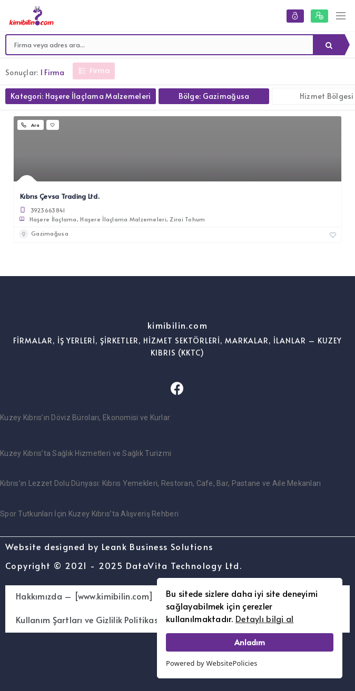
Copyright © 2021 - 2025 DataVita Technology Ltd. (123, 565)
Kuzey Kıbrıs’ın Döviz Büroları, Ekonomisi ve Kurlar (85, 417)
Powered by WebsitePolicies (212, 663)
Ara (329, 45)
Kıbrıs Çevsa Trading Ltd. (60, 196)
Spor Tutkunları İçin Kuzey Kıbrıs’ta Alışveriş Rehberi (89, 514)
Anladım (249, 642)
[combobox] (159, 44)
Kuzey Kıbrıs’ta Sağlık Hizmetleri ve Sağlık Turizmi (85, 453)
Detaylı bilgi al (264, 618)
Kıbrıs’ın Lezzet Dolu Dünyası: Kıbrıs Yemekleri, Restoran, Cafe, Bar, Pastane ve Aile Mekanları (160, 483)
